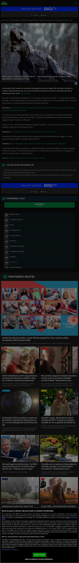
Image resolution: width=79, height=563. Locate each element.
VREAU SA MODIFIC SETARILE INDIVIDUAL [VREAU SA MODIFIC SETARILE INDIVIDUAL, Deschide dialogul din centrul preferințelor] (39, 559)
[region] (39, 535)
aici (47, 528)
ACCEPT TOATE (39, 555)
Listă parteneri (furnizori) (10, 549)
